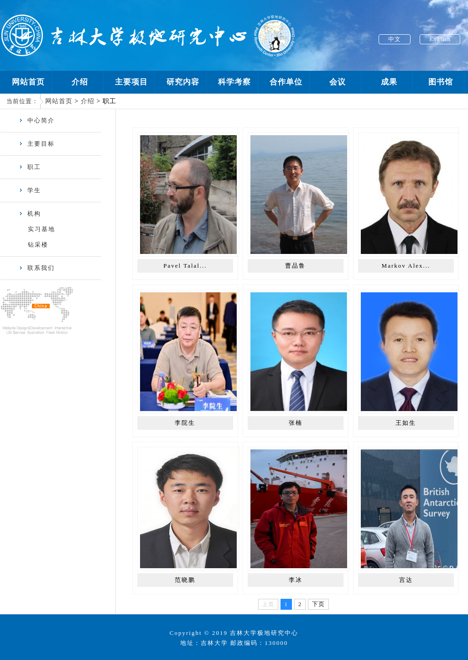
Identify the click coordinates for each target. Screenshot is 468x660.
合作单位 (286, 82)
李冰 (295, 579)
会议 (337, 82)
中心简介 (37, 120)
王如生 (405, 422)
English (440, 39)
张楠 (295, 422)
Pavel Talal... (185, 265)
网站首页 (28, 82)
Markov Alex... (406, 265)
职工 (30, 167)
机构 (30, 213)
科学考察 (234, 82)
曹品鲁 (295, 265)
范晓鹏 (185, 579)
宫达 (406, 579)
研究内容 (182, 82)
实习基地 (41, 229)
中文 (394, 39)
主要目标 (37, 143)
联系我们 (37, 267)
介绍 (80, 82)
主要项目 (131, 82)
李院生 (185, 422)
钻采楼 (38, 244)
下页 (318, 604)
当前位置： (22, 101)
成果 (389, 82)
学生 (30, 190)
